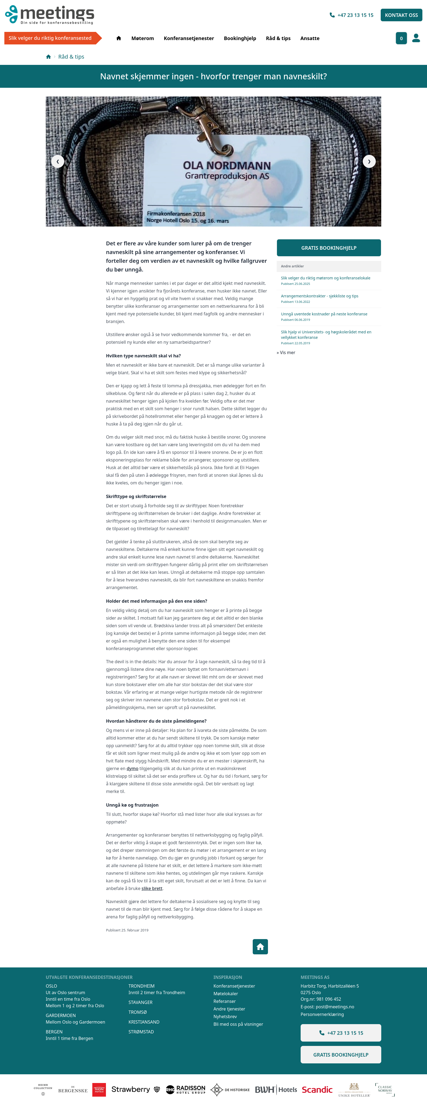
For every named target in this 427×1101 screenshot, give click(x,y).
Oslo (51, 986)
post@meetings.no (335, 1007)
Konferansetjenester (189, 38)
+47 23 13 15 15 (351, 15)
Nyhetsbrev (225, 1016)
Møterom (142, 38)
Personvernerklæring (322, 1014)
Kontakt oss (401, 15)
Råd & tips (278, 38)
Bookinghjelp (240, 38)
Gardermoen (61, 1015)
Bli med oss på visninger (238, 1024)
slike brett (152, 888)
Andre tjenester (229, 1009)
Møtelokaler (225, 994)
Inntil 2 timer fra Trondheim (157, 993)
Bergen (54, 1032)
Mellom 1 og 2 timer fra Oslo (75, 1006)
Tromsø (138, 1012)
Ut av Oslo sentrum (65, 993)
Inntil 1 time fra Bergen (69, 1038)
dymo (132, 768)
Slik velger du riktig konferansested (50, 38)
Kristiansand (144, 1022)
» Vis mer (286, 352)
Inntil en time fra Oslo (68, 999)
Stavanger (140, 1002)
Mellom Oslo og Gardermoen (75, 1022)
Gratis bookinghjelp (329, 248)
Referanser (224, 1001)
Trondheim (142, 986)
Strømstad (141, 1032)
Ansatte (309, 38)
